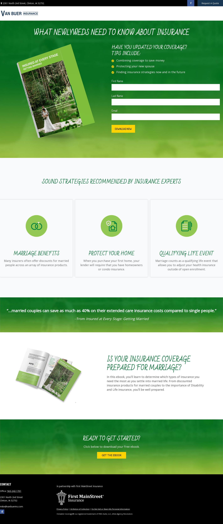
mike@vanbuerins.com (11, 506)
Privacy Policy (62, 509)
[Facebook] (190, 3)
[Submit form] (123, 129)
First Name (117, 81)
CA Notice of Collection (80, 509)
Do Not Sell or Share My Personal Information (111, 509)
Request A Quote (210, 3)
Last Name (117, 96)
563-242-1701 (14, 491)
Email (114, 110)
